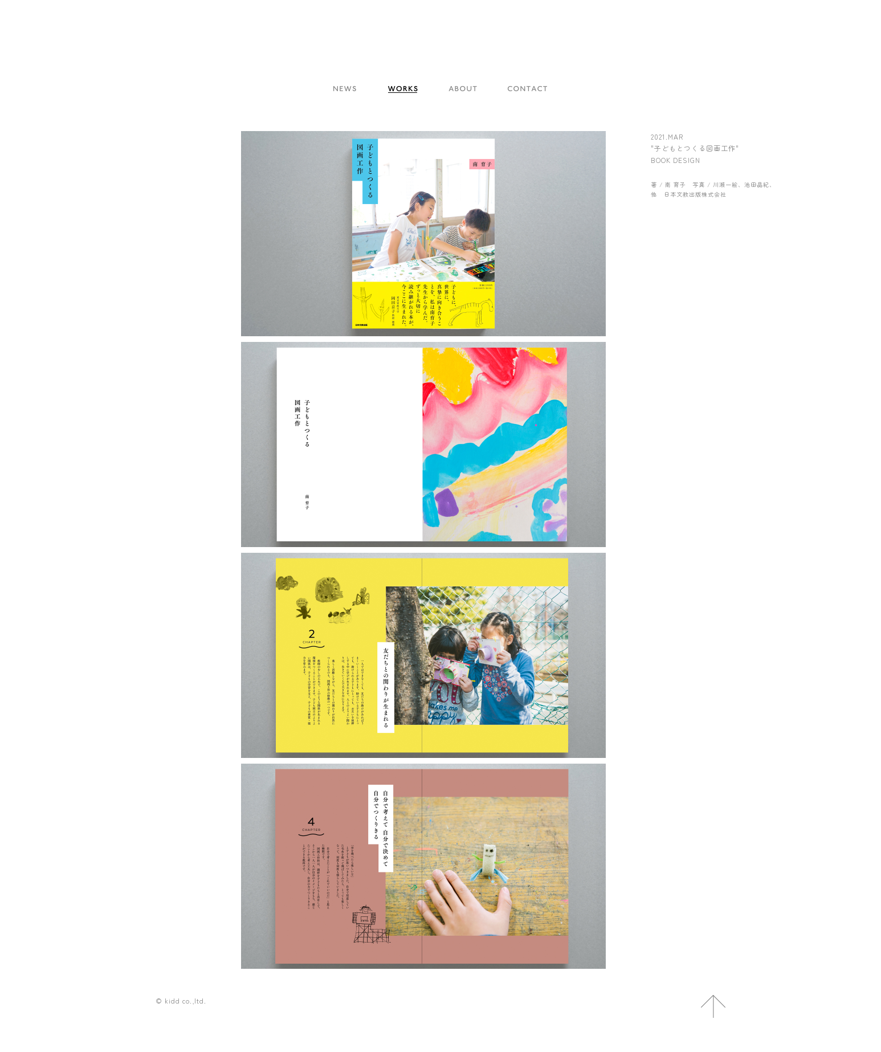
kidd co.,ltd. (440, 60)
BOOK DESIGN (675, 160)
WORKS (403, 89)
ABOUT (462, 89)
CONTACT (528, 89)
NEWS (345, 89)
